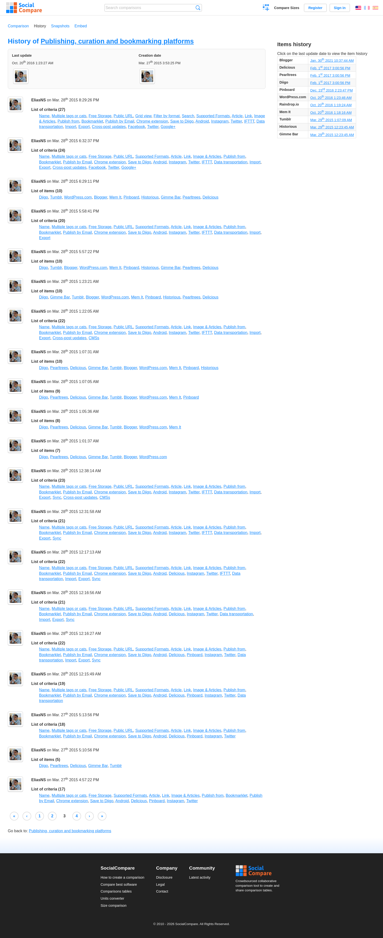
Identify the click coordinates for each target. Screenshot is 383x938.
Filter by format (167, 116)
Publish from (68, 121)
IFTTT (249, 121)
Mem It (115, 197)
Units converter (112, 898)
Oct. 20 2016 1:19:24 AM (330, 105)
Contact (162, 891)
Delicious (210, 197)
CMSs (94, 338)
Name (44, 116)
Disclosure (164, 877)
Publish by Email (119, 121)
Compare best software (119, 884)
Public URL (123, 116)
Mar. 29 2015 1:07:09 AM (331, 120)
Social (258, 871)
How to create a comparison (122, 877)
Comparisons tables (116, 891)
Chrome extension (152, 121)
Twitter (236, 121)
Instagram (219, 121)
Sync (57, 497)
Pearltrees (192, 197)
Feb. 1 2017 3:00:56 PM (330, 68)
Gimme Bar (171, 197)
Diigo (43, 197)
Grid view (143, 116)
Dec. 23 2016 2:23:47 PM (331, 90)
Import (70, 127)
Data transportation (230, 162)
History (40, 26)
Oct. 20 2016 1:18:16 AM (330, 113)
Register (315, 8)
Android (202, 121)
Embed (80, 26)
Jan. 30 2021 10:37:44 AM (332, 61)
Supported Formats (213, 116)
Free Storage (100, 116)
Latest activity (199, 877)
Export (84, 127)
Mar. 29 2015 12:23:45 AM (332, 127)
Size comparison (114, 905)
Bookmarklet (92, 121)
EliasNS (38, 100)
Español (375, 8)
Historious (150, 197)
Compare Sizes (286, 8)
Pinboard (131, 197)
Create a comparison (266, 8)
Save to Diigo (181, 121)
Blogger (100, 197)
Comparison (18, 26)
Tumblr (56, 197)
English (358, 8)
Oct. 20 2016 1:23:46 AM (330, 98)
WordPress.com (78, 197)
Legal (160, 884)
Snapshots (60, 26)
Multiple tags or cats (69, 116)
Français (367, 8)
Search (198, 7)
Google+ (168, 127)
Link (248, 116)
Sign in (340, 8)
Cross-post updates (109, 127)
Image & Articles (207, 156)
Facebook (136, 127)
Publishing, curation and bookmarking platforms (117, 41)
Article (237, 116)
